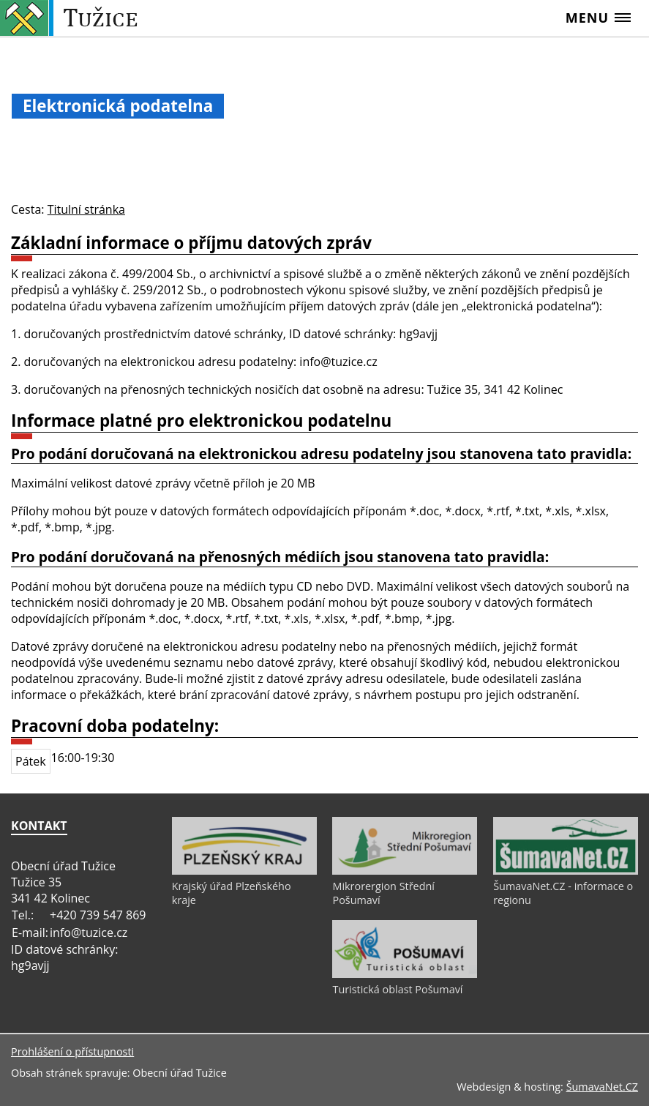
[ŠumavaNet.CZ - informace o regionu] (565, 871)
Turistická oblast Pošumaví (397, 989)
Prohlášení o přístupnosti (72, 1051)
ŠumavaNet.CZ (602, 1087)
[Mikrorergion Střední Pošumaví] (404, 871)
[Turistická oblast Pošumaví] (404, 974)
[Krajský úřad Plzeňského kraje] (244, 871)
